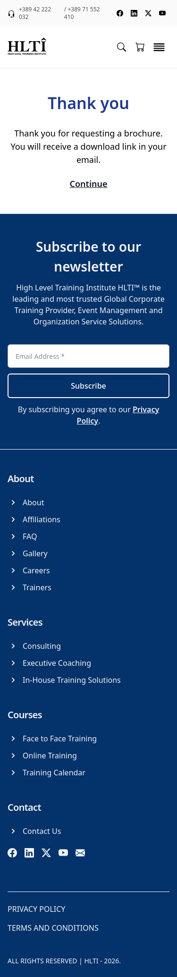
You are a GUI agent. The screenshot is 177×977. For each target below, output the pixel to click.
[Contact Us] (34, 831)
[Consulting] (34, 646)
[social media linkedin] (134, 13)
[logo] (27, 47)
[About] (26, 502)
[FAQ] (22, 536)
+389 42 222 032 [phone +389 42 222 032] (35, 13)
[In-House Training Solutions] (64, 680)
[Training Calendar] (46, 772)
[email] (80, 853)
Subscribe (88, 386)
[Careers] (29, 570)
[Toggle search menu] (121, 46)
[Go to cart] (140, 46)
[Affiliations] (34, 519)
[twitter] (46, 853)
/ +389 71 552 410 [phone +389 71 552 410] (82, 13)
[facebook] (12, 853)
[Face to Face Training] (52, 738)
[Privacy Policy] (36, 909)
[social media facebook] (120, 13)
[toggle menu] (159, 47)
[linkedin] (29, 853)
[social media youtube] (162, 13)
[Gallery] (28, 553)
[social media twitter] (148, 13)
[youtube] (63, 853)
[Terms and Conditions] (53, 928)
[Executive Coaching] (49, 663)
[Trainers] (29, 587)
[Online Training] (42, 755)
